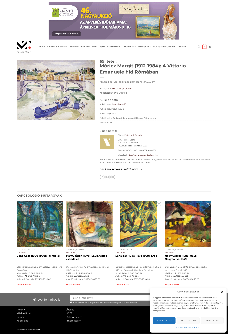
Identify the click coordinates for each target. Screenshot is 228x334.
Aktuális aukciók (57, 47)
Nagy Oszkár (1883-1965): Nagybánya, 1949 (180, 257)
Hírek (42, 47)
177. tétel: (169, 252)
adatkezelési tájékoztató (114, 302)
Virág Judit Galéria (133, 135)
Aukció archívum (80, 47)
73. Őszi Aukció (32, 276)
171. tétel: (70, 252)
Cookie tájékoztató (184, 327)
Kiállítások (98, 47)
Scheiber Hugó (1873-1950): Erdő (136, 255)
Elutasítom (188, 320)
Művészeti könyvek (164, 47)
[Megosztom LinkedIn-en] (112, 177)
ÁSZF (196, 327)
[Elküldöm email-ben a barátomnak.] (107, 177)
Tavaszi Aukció (119, 104)
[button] (222, 291)
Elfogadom (164, 320)
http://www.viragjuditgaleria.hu (143, 155)
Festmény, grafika (122, 88)
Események (114, 46)
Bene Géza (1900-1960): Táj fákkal (38, 255)
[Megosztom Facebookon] (102, 177)
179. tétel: (120, 252)
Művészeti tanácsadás (137, 47)
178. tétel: (21, 252)
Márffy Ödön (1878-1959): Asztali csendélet (86, 257)
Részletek (212, 320)
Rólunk (182, 47)
